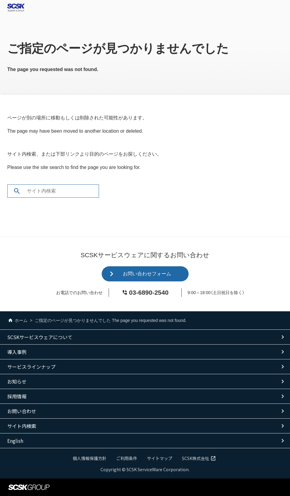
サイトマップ (159, 458)
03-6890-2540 (149, 292)
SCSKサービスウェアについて (39, 337)
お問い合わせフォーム (147, 273)
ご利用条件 (126, 458)
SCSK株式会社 (200, 458)
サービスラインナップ (31, 366)
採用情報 (17, 396)
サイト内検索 (21, 426)
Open (283, 7)
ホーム (17, 320)
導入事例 (17, 351)
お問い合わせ (21, 411)
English (15, 440)
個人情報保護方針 (90, 458)
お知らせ (17, 381)
